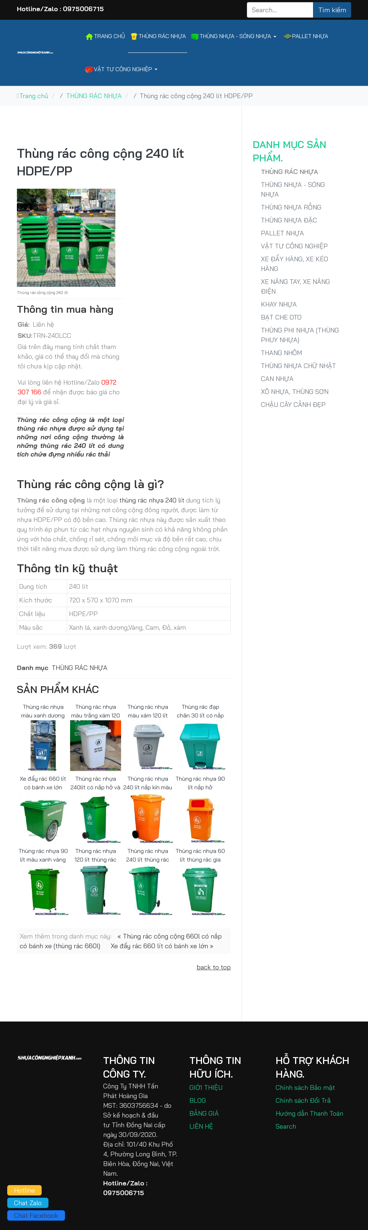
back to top (214, 967)
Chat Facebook (36, 1215)
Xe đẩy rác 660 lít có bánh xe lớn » (162, 946)
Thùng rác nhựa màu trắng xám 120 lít (95, 711)
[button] (234, 36)
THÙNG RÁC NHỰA (79, 668)
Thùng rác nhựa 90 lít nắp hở (200, 782)
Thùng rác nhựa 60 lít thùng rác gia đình (200, 855)
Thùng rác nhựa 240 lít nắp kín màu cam (147, 782)
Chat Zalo (28, 1203)
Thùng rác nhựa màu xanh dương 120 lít (43, 711)
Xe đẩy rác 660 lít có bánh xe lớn (43, 782)
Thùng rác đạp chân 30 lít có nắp (200, 711)
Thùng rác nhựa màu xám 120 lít (147, 711)
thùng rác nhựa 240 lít (151, 500)
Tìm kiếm (332, 10)
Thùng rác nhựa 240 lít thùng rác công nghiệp (147, 855)
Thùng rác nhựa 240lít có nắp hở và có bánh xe (95, 782)
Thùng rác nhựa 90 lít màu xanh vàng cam (43, 855)
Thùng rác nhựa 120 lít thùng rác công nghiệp (95, 855)
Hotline (24, 1190)
